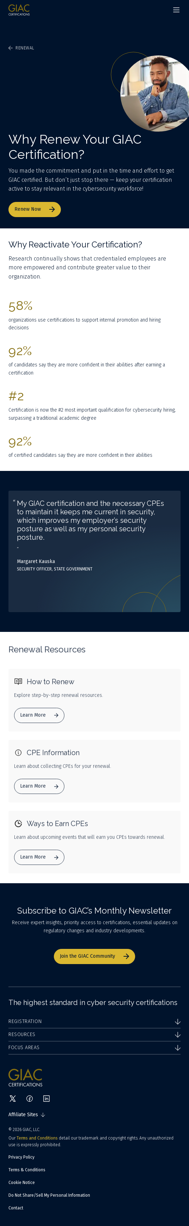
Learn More (39, 716)
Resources (94, 1034)
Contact (15, 1208)
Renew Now (34, 209)
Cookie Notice (21, 1182)
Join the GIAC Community (94, 956)
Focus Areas (94, 1048)
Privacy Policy (21, 1157)
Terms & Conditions (26, 1169)
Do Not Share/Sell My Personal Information (49, 1195)
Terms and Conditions (37, 1138)
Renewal (21, 48)
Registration (94, 1021)
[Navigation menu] (176, 10)
